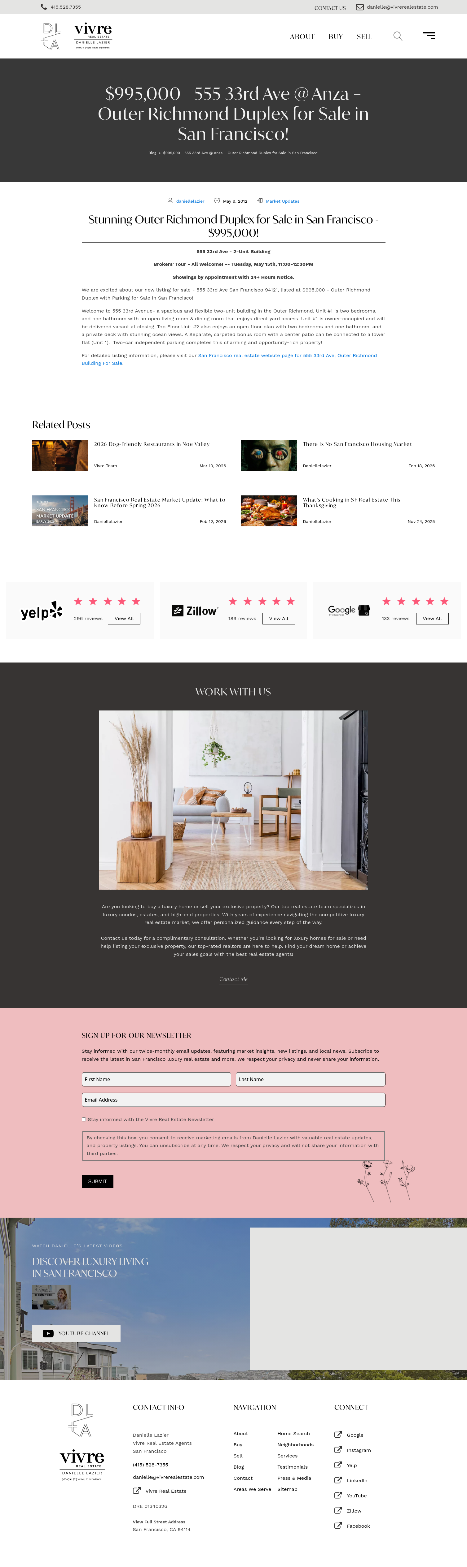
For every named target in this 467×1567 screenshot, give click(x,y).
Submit (97, 1181)
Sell (364, 36)
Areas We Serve (252, 1489)
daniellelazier (190, 201)
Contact (243, 1478)
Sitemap (287, 1489)
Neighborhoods (295, 1444)
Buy (336, 36)
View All (124, 618)
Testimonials (292, 1467)
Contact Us (330, 8)
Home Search (293, 1433)
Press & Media (294, 1478)
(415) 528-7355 (150, 1464)
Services (287, 1455)
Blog (152, 153)
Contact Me (233, 979)
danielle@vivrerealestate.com (168, 1477)
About (302, 36)
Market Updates (282, 201)
